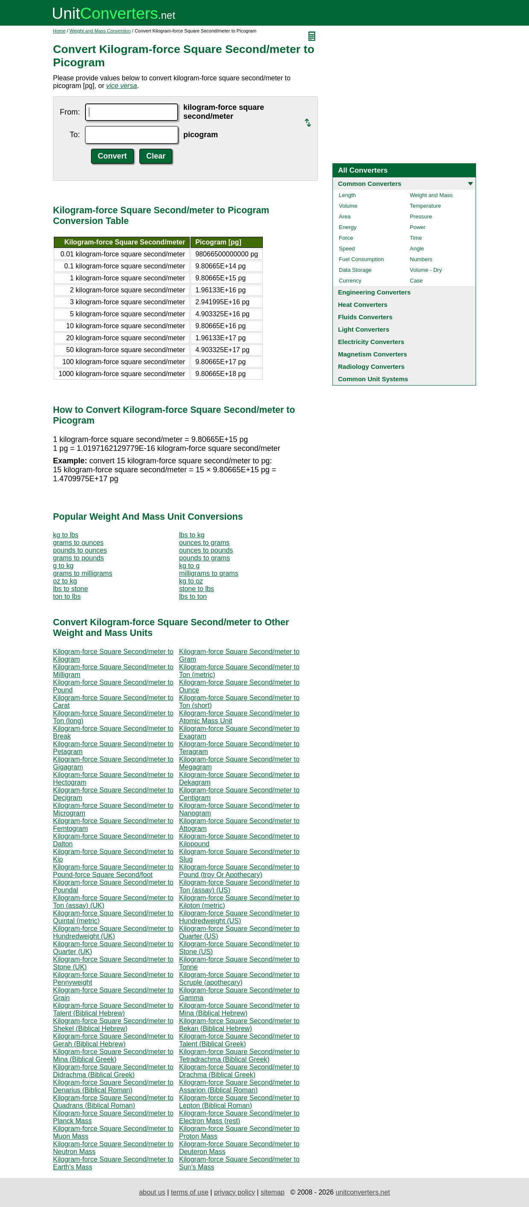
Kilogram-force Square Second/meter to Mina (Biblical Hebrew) (239, 1009)
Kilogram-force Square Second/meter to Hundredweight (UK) (113, 932)
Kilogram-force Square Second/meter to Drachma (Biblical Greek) (239, 1070)
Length (347, 195)
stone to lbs (196, 588)
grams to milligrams (82, 573)
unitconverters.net (362, 1192)
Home (59, 30)
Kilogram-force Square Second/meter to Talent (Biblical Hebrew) (113, 1009)
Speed (347, 248)
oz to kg (65, 581)
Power (418, 227)
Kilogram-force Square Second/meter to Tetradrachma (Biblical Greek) (239, 1055)
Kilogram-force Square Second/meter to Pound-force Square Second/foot (113, 870)
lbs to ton (193, 596)
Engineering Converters (374, 292)
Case (416, 280)
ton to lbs (67, 596)
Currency (350, 280)
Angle (417, 248)
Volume (348, 206)
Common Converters (369, 183)
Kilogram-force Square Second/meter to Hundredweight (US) (239, 917)
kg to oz (191, 581)
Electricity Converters (371, 341)
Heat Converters (363, 304)
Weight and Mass (431, 195)
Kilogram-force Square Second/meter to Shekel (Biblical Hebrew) (113, 1024)
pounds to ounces (80, 550)
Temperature (425, 206)
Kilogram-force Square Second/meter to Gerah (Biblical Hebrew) (113, 1040)
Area (344, 216)
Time (416, 238)
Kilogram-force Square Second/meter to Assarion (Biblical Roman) (239, 1086)
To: (75, 134)
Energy (347, 227)
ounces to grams (204, 542)
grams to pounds (78, 558)
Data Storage (355, 270)
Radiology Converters (371, 366)
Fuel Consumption (361, 259)
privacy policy (234, 1192)
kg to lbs (66, 535)
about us (152, 1192)
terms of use (190, 1192)
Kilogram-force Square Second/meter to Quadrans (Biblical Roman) (113, 1101)
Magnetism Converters (372, 354)
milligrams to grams (208, 573)
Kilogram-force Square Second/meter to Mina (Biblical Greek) (113, 1055)
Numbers (421, 259)
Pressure (421, 216)
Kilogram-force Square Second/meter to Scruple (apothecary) (239, 978)
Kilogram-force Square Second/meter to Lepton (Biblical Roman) (239, 1101)
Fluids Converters (365, 317)
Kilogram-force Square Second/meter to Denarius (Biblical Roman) (113, 1086)
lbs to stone (70, 588)
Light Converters (363, 329)
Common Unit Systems (373, 379)
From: (70, 112)
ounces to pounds (206, 550)
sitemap (273, 1192)
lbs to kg (192, 535)
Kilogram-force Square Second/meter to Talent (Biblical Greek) (239, 1040)
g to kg (63, 565)
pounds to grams (204, 558)
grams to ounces (78, 542)
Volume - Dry (426, 270)
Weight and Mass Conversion (100, 30)
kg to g (189, 565)
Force (346, 238)
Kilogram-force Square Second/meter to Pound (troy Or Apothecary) (239, 870)
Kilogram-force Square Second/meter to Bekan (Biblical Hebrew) (239, 1024)
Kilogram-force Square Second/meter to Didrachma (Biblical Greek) (113, 1070)
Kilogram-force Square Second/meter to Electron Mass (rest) (239, 1117)
